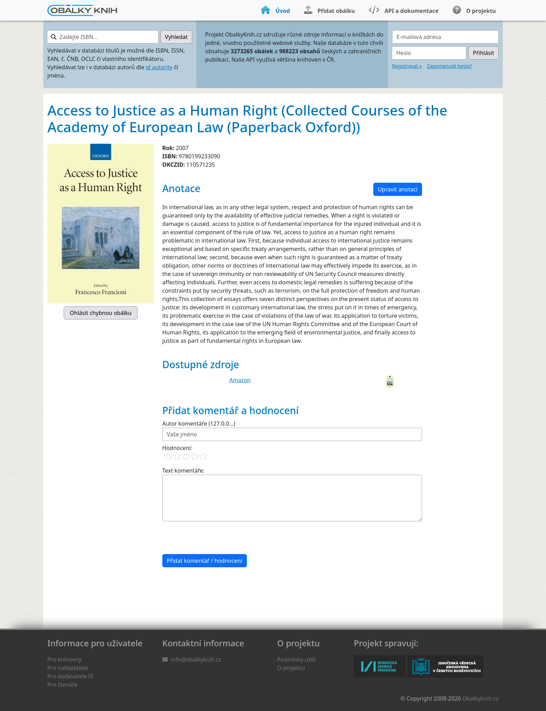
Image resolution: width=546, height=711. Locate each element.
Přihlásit (483, 53)
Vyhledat (176, 37)
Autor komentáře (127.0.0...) (198, 423)
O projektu (291, 668)
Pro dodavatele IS (70, 676)
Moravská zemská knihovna (380, 666)
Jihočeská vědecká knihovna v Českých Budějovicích (445, 666)
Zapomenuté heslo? (449, 66)
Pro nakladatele (67, 668)
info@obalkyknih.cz (196, 659)
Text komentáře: (183, 470)
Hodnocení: (177, 448)
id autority (159, 67)
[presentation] (215, 537)
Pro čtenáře (62, 684)
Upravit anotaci (398, 189)
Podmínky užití (296, 659)
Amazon (240, 380)
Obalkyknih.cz (480, 698)
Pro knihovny (64, 659)
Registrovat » (407, 66)
